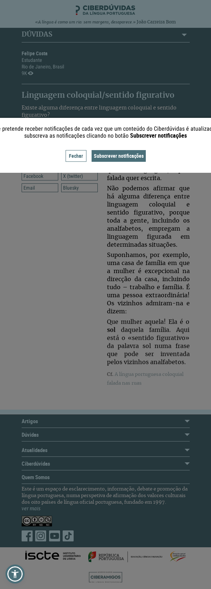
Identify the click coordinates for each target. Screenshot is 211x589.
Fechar (76, 155)
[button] (15, 574)
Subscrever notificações (119, 155)
